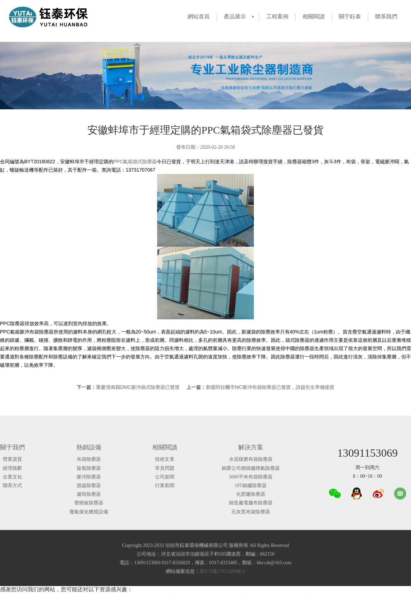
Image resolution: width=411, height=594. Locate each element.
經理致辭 (12, 468)
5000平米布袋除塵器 (251, 476)
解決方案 (250, 447)
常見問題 (164, 468)
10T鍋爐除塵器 (251, 485)
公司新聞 (164, 476)
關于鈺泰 (350, 16)
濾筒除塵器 (89, 494)
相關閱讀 (314, 16)
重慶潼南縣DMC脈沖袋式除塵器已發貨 (138, 387)
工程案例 (277, 16)
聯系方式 (12, 485)
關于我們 (12, 447)
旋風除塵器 (89, 468)
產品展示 (235, 16)
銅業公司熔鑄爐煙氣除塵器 (251, 468)
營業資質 (12, 459)
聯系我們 (386, 16)
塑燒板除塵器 (88, 502)
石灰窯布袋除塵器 (250, 511)
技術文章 (164, 459)
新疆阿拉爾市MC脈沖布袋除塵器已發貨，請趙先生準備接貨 (270, 387)
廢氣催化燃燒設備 (88, 511)
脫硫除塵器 (89, 485)
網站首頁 (199, 16)
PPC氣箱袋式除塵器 (135, 161)
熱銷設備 (88, 447)
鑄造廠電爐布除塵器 (251, 502)
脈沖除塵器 (89, 476)
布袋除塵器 (89, 459)
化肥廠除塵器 (250, 494)
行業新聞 (164, 485)
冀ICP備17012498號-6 (222, 571)
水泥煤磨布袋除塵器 (251, 459)
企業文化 (12, 476)
